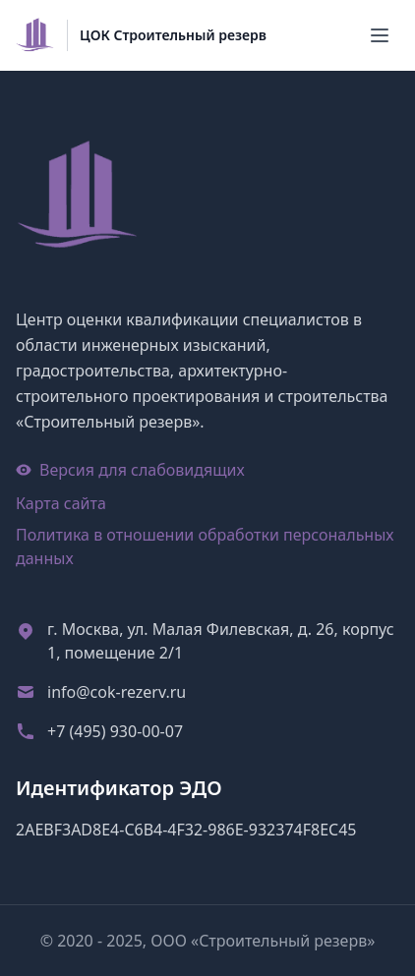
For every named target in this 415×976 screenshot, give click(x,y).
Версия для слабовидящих (130, 470)
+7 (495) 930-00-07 (115, 731)
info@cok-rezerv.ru (116, 692)
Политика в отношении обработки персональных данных (205, 546)
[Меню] (379, 35)
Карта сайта (61, 503)
